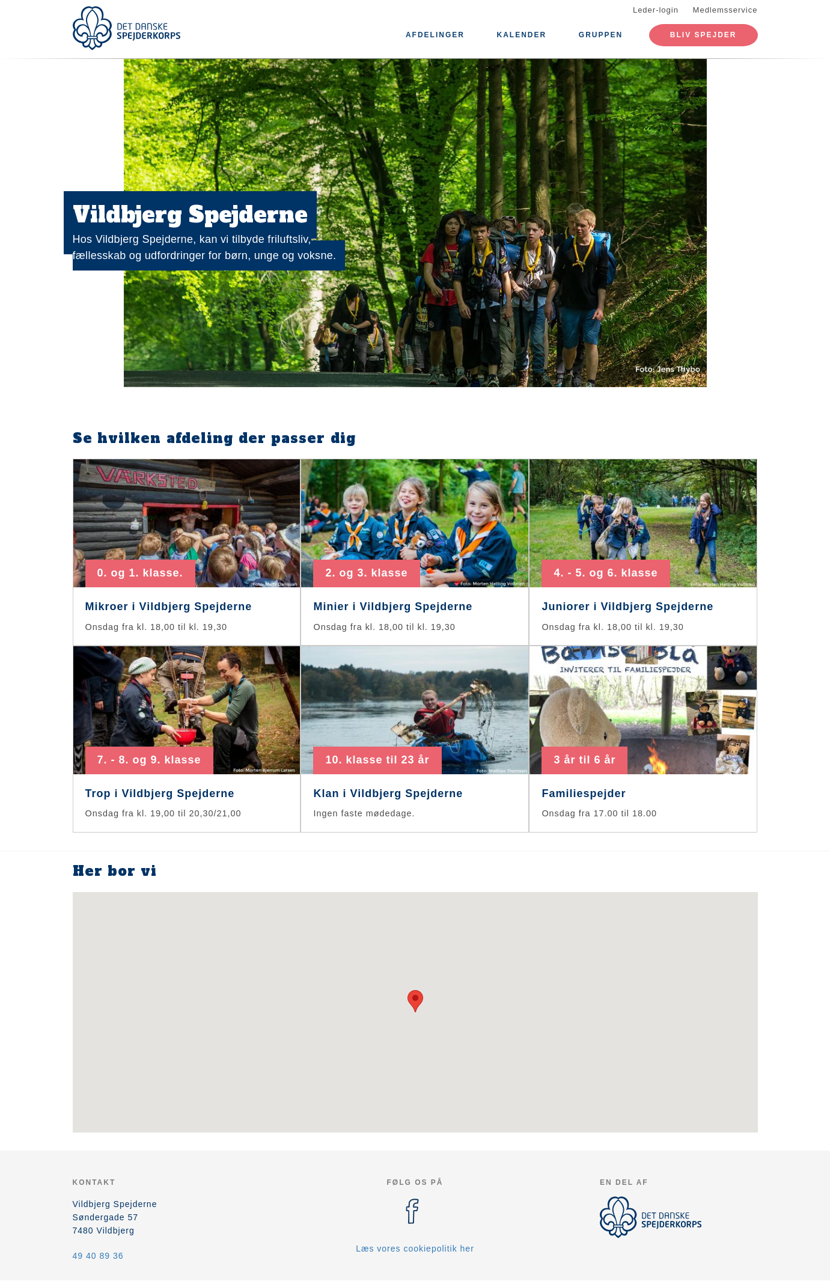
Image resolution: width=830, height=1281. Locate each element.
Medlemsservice (725, 9)
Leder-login (656, 9)
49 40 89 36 (98, 1256)
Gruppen (601, 35)
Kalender (522, 35)
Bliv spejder (703, 35)
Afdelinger (435, 35)
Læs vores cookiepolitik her (415, 1248)
